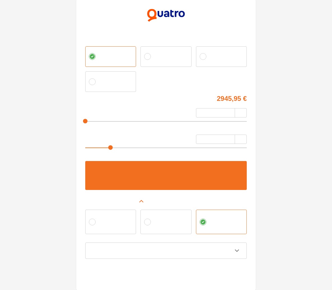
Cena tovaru (95, 98)
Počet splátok (96, 137)
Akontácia (93, 111)
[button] (166, 201)
